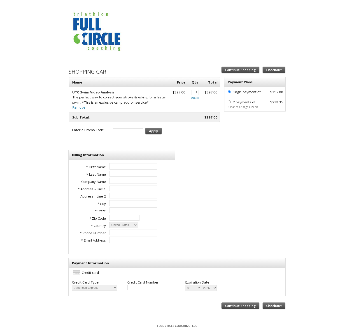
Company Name (93, 181)
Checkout (274, 70)
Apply (153, 131)
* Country (98, 225)
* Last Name (96, 174)
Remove (78, 107)
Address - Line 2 (93, 196)
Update (195, 97)
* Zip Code (97, 218)
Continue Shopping (240, 70)
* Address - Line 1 (92, 189)
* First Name (96, 167)
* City (101, 203)
